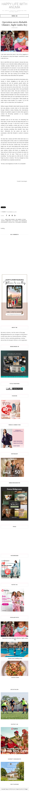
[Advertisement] (15, 202)
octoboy (15, 220)
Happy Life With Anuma (14, 5)
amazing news (10, 219)
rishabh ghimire (21, 222)
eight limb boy (6, 220)
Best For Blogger (24, 789)
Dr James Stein (21, 219)
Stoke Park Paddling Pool (15, 658)
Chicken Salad (15, 677)
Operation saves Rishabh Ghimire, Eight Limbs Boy (15, 638)
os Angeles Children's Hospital (14, 221)
